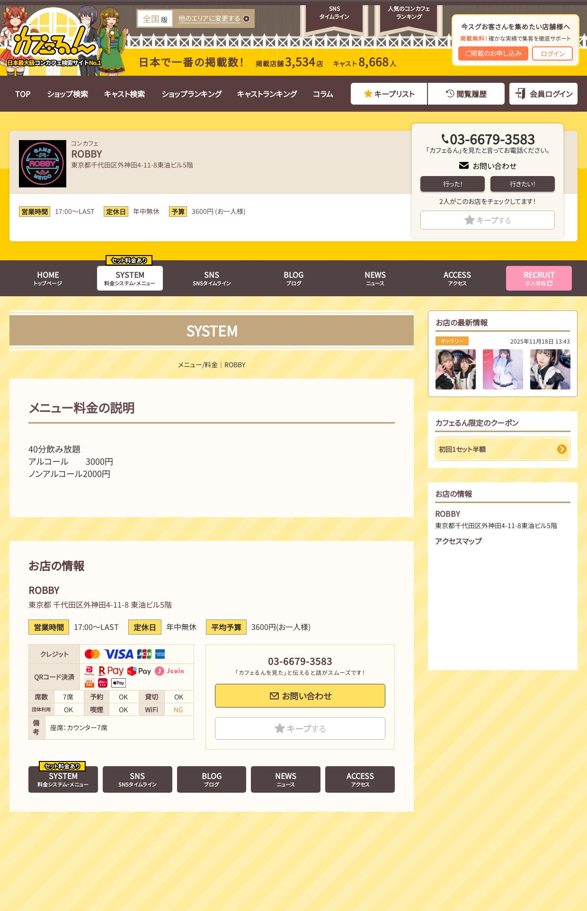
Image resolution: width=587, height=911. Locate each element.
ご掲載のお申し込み (493, 53)
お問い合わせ (494, 165)
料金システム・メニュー (129, 278)
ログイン (553, 53)
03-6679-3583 (492, 138)
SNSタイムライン (212, 278)
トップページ (48, 278)
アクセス (457, 278)
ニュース (375, 278)
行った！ (452, 183)
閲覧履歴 (471, 93)
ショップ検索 (67, 93)
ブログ (293, 278)
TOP (22, 93)
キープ (494, 220)
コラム (323, 93)
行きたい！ (522, 183)
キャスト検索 (124, 93)
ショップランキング (191, 93)
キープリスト (394, 93)
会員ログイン (551, 93)
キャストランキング (266, 93)
